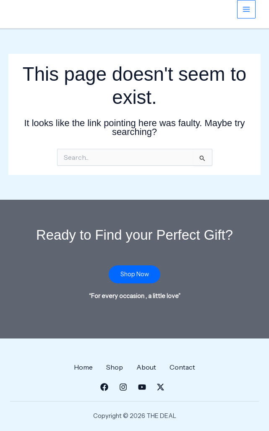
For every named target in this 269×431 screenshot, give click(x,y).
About (146, 367)
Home (83, 367)
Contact (182, 367)
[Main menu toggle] (246, 9)
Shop (114, 367)
